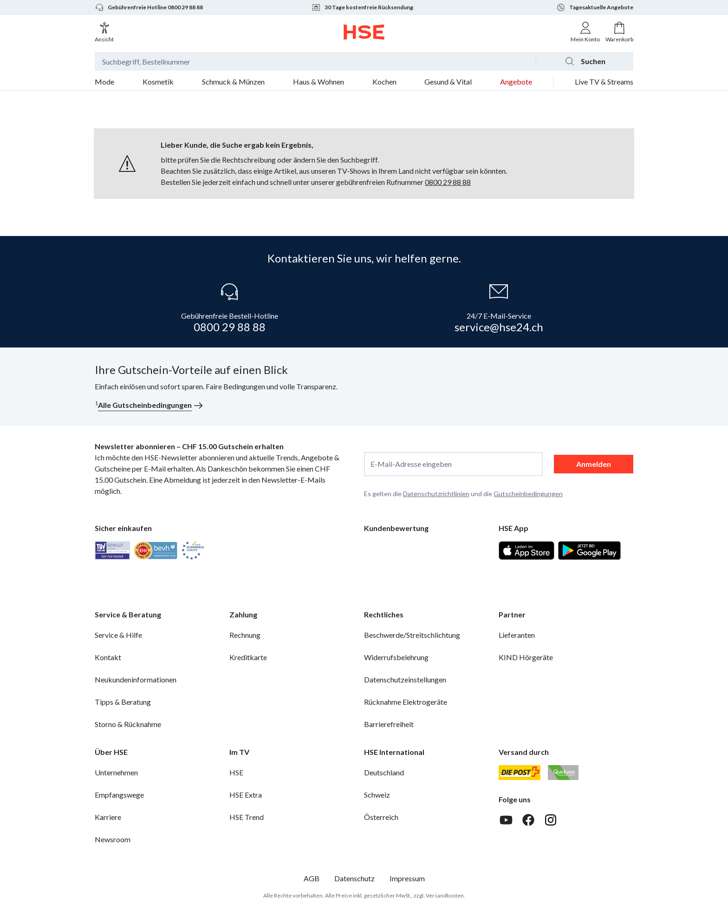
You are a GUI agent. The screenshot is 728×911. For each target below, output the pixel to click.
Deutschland (384, 772)
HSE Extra (245, 794)
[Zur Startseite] (364, 32)
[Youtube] (506, 820)
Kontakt (108, 657)
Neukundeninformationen (135, 679)
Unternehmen (116, 772)
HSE (236, 772)
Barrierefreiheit (389, 724)
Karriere (108, 817)
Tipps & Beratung (123, 701)
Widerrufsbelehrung (396, 657)
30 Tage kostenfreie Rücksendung (362, 7)
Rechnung (244, 634)
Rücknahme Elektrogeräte (405, 701)
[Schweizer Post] (519, 772)
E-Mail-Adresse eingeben (411, 464)
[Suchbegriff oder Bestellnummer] (315, 61)
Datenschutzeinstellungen (405, 679)
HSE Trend (246, 817)
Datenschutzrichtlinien (436, 494)
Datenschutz (354, 878)
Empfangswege (119, 794)
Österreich (381, 817)
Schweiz (377, 794)
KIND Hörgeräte (526, 657)
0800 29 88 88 (448, 181)
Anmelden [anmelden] (593, 463)
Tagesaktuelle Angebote (594, 7)
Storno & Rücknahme (128, 724)
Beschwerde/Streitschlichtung (412, 634)
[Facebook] (528, 820)
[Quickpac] (563, 772)
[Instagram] (550, 820)
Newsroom (112, 839)
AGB (311, 878)
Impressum (407, 878)
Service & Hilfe (118, 634)
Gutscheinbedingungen (528, 494)
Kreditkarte (248, 657)
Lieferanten (517, 634)
